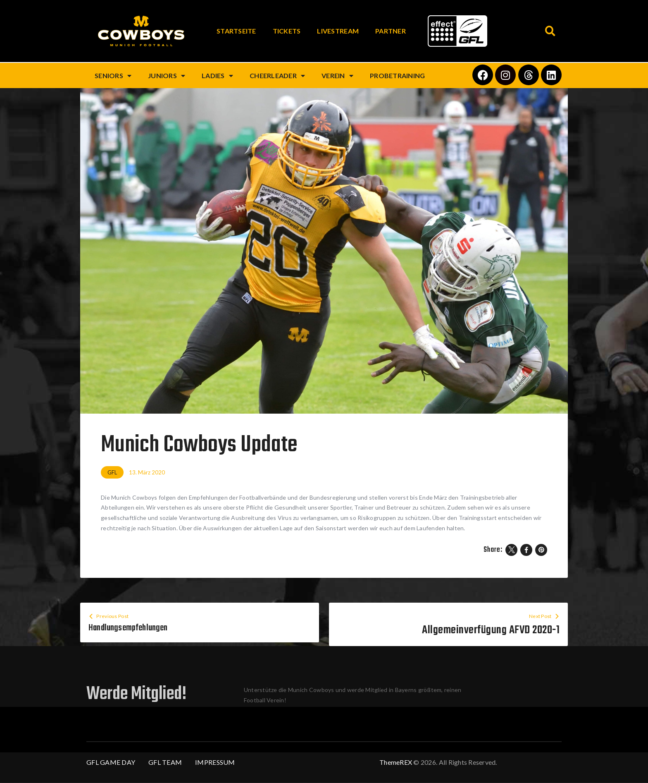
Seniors (113, 75)
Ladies (217, 75)
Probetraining (397, 75)
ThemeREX (395, 762)
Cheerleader (277, 75)
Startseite (236, 31)
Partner (390, 31)
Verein (337, 75)
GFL (112, 472)
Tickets (287, 31)
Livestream (338, 31)
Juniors (166, 75)
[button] (550, 31)
